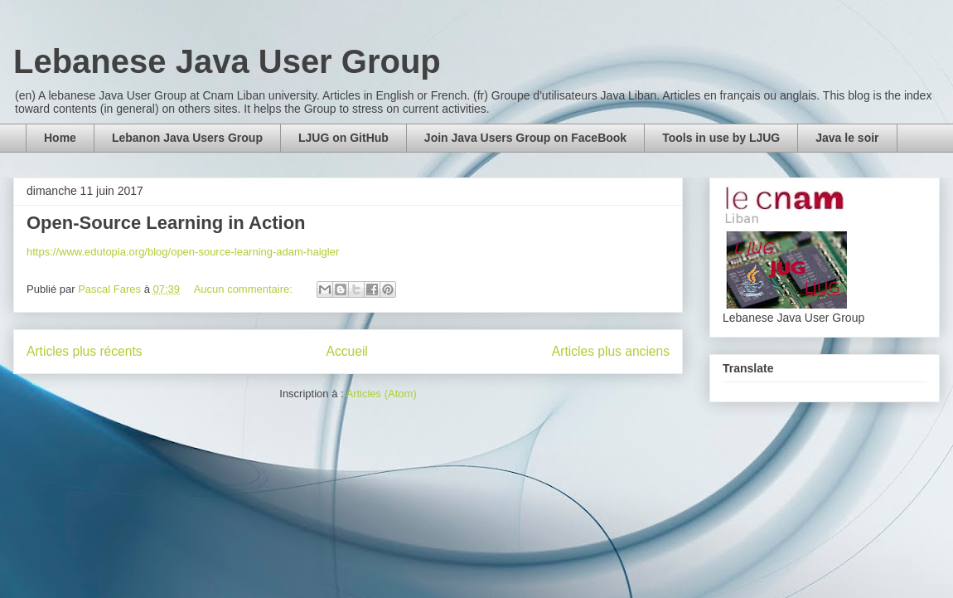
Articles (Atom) (381, 393)
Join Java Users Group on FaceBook (525, 137)
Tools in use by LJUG (721, 137)
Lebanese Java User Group (227, 61)
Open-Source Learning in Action (166, 222)
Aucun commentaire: (245, 289)
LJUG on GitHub (343, 137)
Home (60, 137)
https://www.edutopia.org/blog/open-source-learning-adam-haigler (183, 252)
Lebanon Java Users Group (187, 137)
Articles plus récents (85, 351)
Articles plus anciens (611, 351)
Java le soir (846, 137)
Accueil (347, 351)
